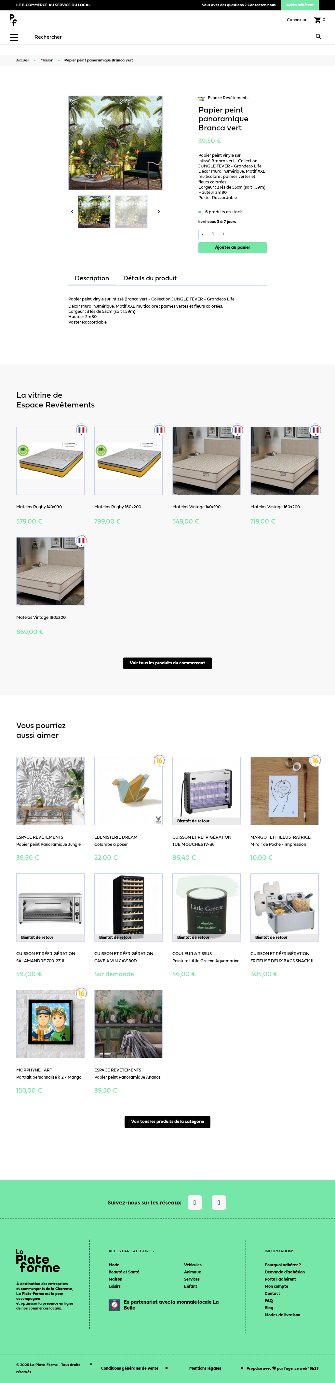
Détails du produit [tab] (150, 278)
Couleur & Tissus (192, 954)
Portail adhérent (280, 1279)
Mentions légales (205, 1368)
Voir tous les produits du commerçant (167, 663)
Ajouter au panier (232, 247)
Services (192, 1279)
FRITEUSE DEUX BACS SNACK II (282, 961)
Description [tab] (92, 278)
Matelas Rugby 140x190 (39, 507)
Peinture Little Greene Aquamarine (205, 961)
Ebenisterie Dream (116, 837)
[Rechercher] (75, 37)
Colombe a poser (111, 845)
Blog (269, 1308)
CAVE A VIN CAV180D (115, 961)
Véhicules (193, 1265)
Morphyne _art (34, 1070)
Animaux (192, 1272)
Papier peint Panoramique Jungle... (50, 845)
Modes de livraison (282, 1315)
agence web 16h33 (302, 1369)
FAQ (269, 1301)
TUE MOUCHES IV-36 (193, 845)
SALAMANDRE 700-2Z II (40, 961)
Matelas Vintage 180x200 (41, 618)
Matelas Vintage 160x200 (275, 507)
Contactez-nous (261, 5)
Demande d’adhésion (285, 1272)
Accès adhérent (300, 5)
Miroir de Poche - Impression (278, 845)
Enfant (190, 1286)
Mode (114, 1265)
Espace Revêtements (223, 98)
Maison (115, 1279)
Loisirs (115, 1286)
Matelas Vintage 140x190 (196, 507)
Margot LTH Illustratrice (280, 837)
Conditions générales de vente (129, 1368)
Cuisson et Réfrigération (201, 837)
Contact (272, 1294)
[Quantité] (213, 234)
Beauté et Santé (124, 1272)
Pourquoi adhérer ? (283, 1265)
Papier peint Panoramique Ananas (127, 1077)
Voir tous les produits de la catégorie (167, 1121)
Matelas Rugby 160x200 (117, 507)
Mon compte (276, 1286)
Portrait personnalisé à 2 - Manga (49, 1077)
